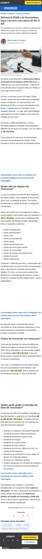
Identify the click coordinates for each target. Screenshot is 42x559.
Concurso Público (7, 525)
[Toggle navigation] (2, 8)
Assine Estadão (33, 3)
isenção (33, 413)
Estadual (18, 525)
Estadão (3, 13)
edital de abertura (18, 123)
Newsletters (29, 542)
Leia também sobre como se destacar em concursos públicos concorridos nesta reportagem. (18, 178)
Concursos (11, 13)
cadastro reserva (8, 111)
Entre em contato (28, 507)
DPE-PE (27, 525)
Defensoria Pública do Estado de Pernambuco (15, 528)
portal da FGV (20, 356)
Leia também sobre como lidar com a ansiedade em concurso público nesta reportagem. (17, 476)
